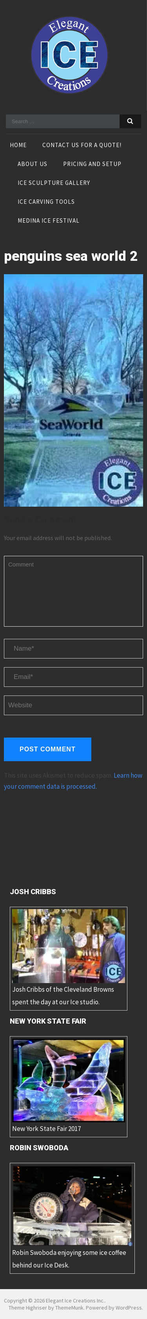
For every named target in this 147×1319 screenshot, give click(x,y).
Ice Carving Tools (46, 202)
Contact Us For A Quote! (82, 145)
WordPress (129, 1307)
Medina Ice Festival (49, 221)
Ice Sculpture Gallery (54, 183)
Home (18, 145)
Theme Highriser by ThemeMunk (46, 1307)
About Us (32, 164)
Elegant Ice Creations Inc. (75, 1300)
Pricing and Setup (92, 164)
